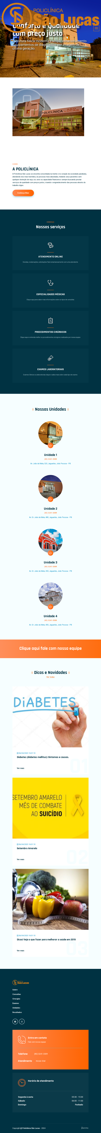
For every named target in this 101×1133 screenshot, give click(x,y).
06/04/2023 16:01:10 (26, 753)
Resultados (17, 1012)
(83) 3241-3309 (41, 1054)
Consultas (16, 994)
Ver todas (50, 677)
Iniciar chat (40, 1061)
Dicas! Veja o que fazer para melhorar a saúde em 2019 (46, 939)
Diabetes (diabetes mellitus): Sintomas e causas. (43, 757)
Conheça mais (23, 193)
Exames (15, 1003)
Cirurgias (16, 999)
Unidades (16, 1008)
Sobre (15, 990)
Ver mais (20, 768)
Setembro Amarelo (27, 848)
